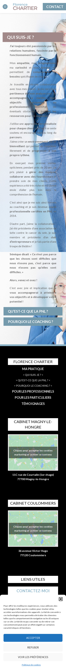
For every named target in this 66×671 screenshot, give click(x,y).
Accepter (33, 637)
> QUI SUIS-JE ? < (33, 374)
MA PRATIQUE (33, 369)
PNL (50, 211)
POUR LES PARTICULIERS (33, 397)
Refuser (33, 647)
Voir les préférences (33, 657)
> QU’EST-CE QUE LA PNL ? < (33, 380)
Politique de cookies (31, 664)
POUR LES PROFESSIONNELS (33, 391)
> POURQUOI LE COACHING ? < (33, 385)
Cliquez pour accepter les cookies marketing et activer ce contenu (33, 452)
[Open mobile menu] (5, 6)
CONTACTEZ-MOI (33, 590)
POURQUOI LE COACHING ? (30, 321)
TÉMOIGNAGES (33, 404)
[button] (60, 599)
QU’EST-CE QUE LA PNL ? (28, 311)
